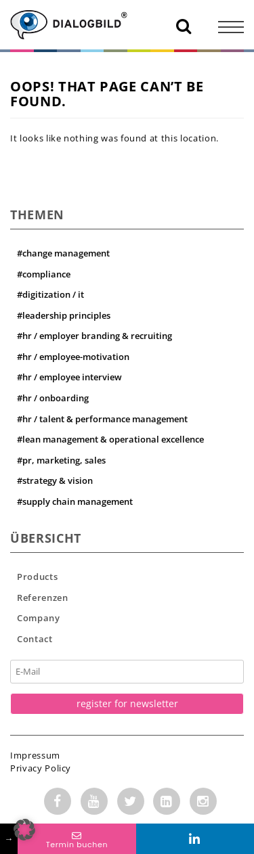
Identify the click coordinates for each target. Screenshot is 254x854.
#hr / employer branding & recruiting (94, 336)
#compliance (43, 274)
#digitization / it (50, 294)
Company (38, 618)
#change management (63, 253)
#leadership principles (63, 315)
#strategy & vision (55, 480)
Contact (35, 639)
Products (37, 576)
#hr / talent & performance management (102, 419)
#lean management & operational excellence (110, 439)
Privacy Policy (40, 768)
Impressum (35, 755)
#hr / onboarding (53, 398)
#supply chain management (75, 501)
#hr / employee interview (69, 377)
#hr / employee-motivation (73, 357)
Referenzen (42, 597)
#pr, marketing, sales (61, 460)
